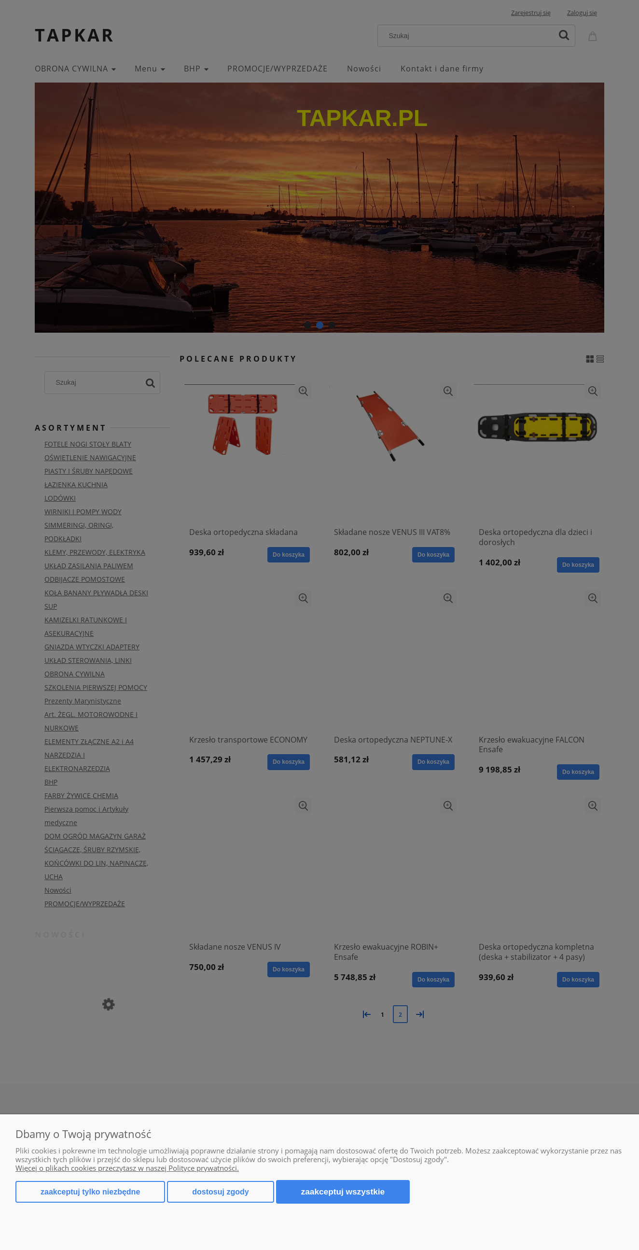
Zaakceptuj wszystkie (343, 1191)
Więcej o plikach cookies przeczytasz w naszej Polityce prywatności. (127, 1168)
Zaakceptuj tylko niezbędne (90, 1192)
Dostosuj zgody (220, 1192)
